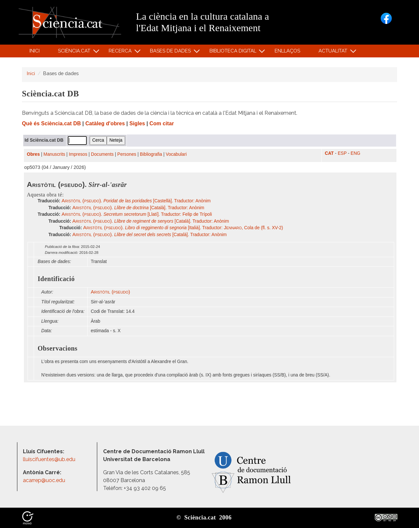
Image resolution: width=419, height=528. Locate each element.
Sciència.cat (75, 52)
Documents (102, 154)
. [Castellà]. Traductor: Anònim (136, 200)
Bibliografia (151, 154)
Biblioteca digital (233, 52)
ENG (355, 153)
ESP (342, 153)
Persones (126, 154)
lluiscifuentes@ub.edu (50, 459)
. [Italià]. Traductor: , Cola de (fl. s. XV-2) (183, 227)
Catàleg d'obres (105, 123)
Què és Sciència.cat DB (51, 123)
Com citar (162, 123)
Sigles (137, 123)
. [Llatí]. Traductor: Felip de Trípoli (137, 214)
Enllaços (287, 51)
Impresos (78, 154)
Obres (33, 154)
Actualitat (334, 52)
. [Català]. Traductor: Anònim (138, 207)
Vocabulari (176, 154)
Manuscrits (54, 154)
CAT (329, 153)
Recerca (121, 52)
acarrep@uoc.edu (44, 480)
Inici (34, 51)
